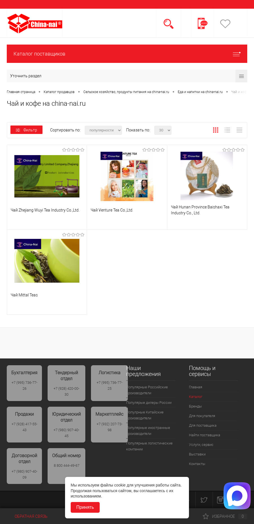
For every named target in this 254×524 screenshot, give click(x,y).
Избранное (225, 516)
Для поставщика (203, 425)
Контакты (197, 464)
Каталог (195, 397)
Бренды (195, 406)
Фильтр (26, 130)
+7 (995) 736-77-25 (109, 385)
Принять (85, 507)
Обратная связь (27, 516)
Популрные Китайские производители (145, 415)
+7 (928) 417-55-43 (24, 427)
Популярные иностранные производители (148, 431)
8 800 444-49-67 (66, 465)
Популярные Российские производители (147, 390)
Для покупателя (202, 416)
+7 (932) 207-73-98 (109, 427)
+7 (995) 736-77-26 (24, 385)
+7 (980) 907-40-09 (24, 474)
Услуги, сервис (201, 444)
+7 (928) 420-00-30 (66, 391)
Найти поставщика (204, 435)
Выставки (197, 454)
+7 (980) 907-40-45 (66, 433)
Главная (195, 387)
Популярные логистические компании (149, 446)
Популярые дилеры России (148, 402)
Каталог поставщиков (127, 54)
